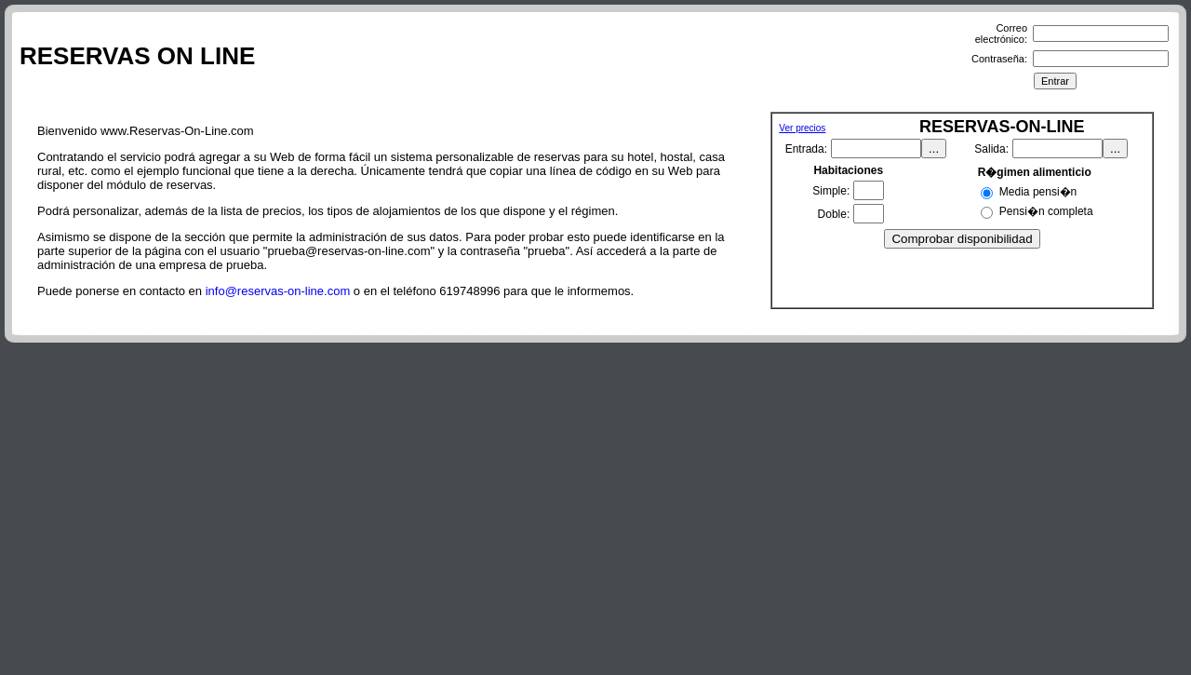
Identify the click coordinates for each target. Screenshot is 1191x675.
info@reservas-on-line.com (278, 291)
